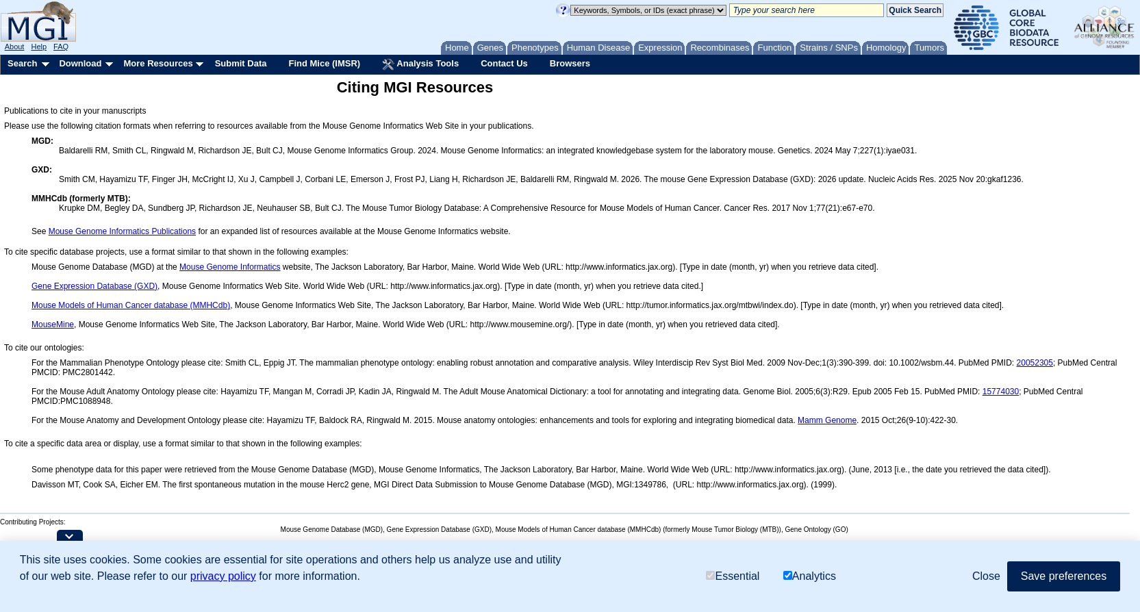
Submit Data (241, 63)
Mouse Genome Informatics (229, 267)
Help (39, 46)
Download (80, 63)
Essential (732, 576)
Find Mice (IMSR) (324, 63)
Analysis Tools (420, 64)
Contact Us (504, 63)
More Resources (157, 63)
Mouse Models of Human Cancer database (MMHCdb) (130, 305)
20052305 (1035, 363)
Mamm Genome (827, 420)
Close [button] (986, 576)
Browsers (570, 63)
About (15, 46)
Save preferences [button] (1063, 576)
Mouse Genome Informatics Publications (122, 231)
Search (22, 63)
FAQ (60, 46)
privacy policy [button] (223, 576)
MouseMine (52, 324)
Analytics (809, 576)
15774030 (1001, 391)
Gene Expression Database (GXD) (94, 286)
